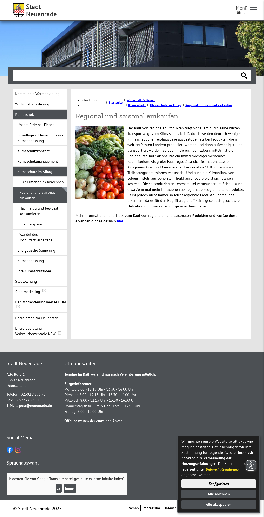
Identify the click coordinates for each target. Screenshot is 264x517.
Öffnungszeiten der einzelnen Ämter (93, 420)
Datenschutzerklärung (222, 469)
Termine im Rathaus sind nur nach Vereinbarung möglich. (110, 374)
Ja (58, 488)
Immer (70, 488)
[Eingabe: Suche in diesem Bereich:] (127, 75)
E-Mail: (12, 405)
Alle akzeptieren (219, 504)
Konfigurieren (219, 483)
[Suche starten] (244, 75)
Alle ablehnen (219, 494)
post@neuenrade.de (35, 405)
